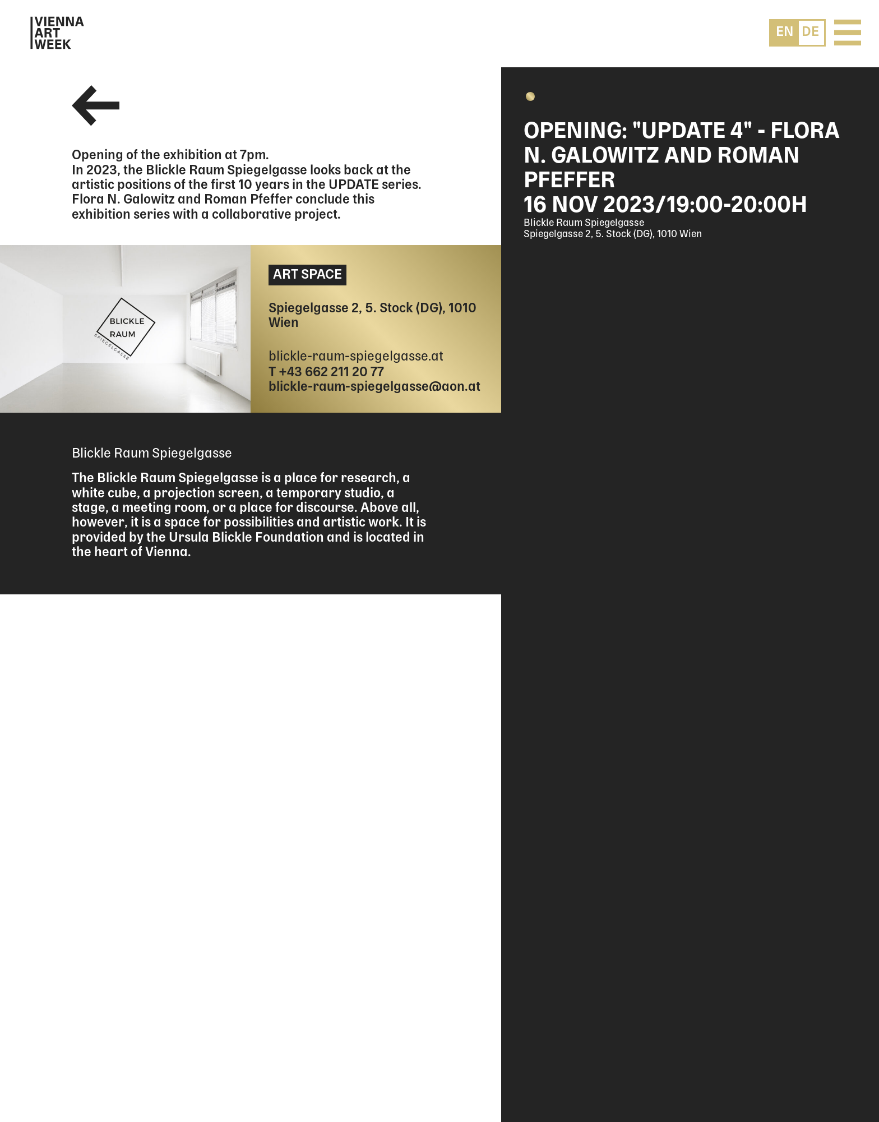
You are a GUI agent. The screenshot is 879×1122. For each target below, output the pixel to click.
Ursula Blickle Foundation (246, 538)
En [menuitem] (785, 32)
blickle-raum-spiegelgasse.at (356, 357)
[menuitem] (785, 32)
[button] (530, 96)
